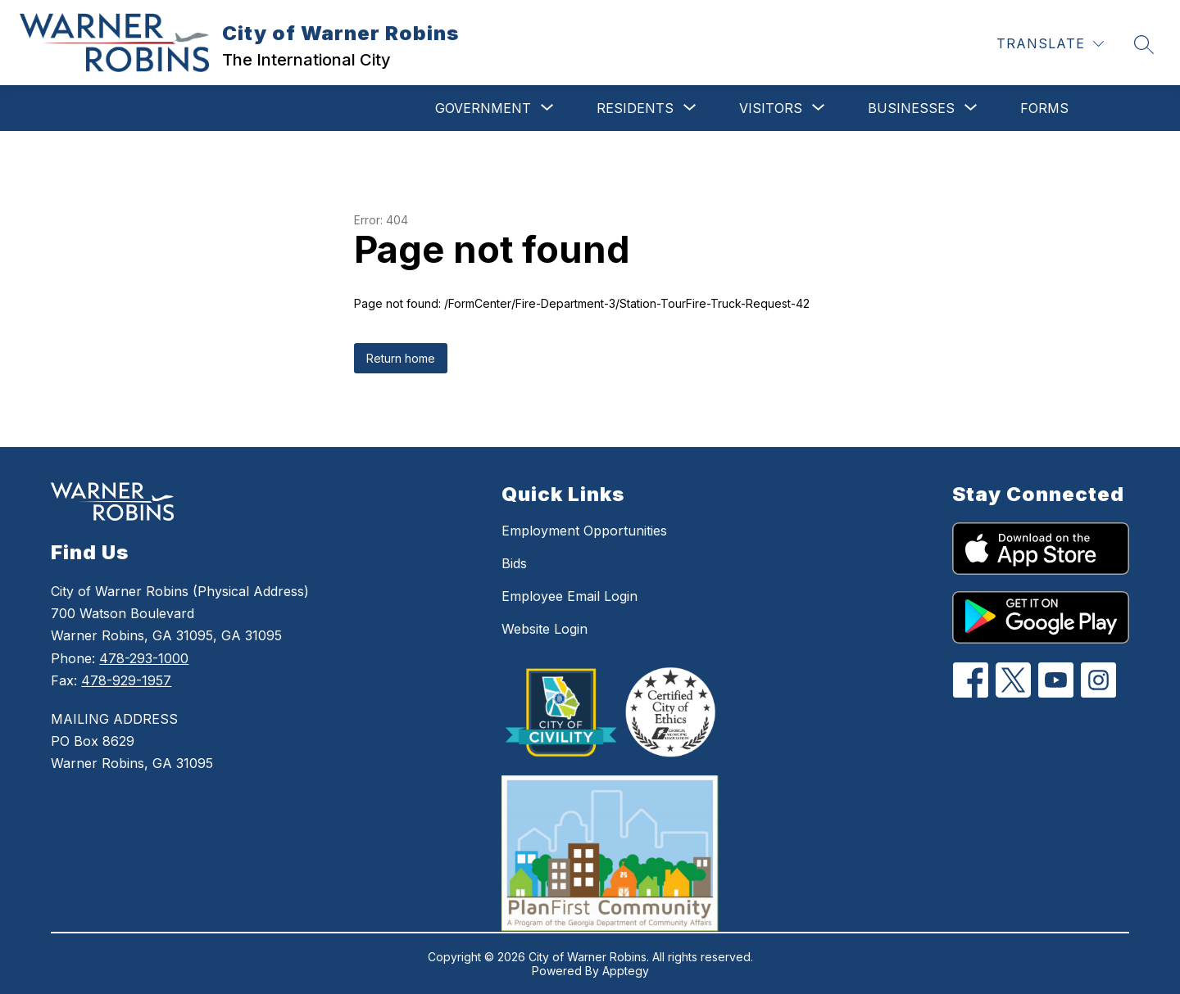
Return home (400, 358)
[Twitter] (1013, 680)
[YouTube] (1055, 680)
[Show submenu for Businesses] (911, 108)
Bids (514, 563)
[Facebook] (970, 680)
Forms (1044, 108)
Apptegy (625, 971)
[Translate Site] (1050, 44)
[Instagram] (1098, 680)
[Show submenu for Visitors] (770, 108)
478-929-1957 (126, 680)
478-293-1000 (143, 658)
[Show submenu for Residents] (635, 108)
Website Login (545, 629)
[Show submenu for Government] (483, 108)
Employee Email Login (570, 596)
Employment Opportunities (584, 530)
